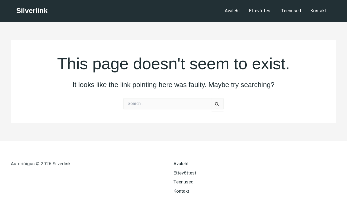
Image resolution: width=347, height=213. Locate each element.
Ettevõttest (260, 10)
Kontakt (318, 10)
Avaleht (232, 10)
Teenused (291, 10)
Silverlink (32, 11)
